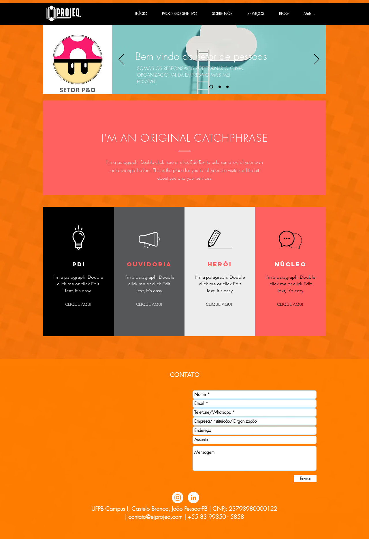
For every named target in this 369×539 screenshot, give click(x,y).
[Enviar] (305, 478)
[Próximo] (316, 60)
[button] (78, 304)
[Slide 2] (220, 87)
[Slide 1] (211, 87)
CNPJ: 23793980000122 (244, 509)
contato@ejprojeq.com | (157, 517)
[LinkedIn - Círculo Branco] (193, 497)
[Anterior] (121, 60)
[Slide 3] (227, 87)
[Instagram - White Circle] (177, 497)
